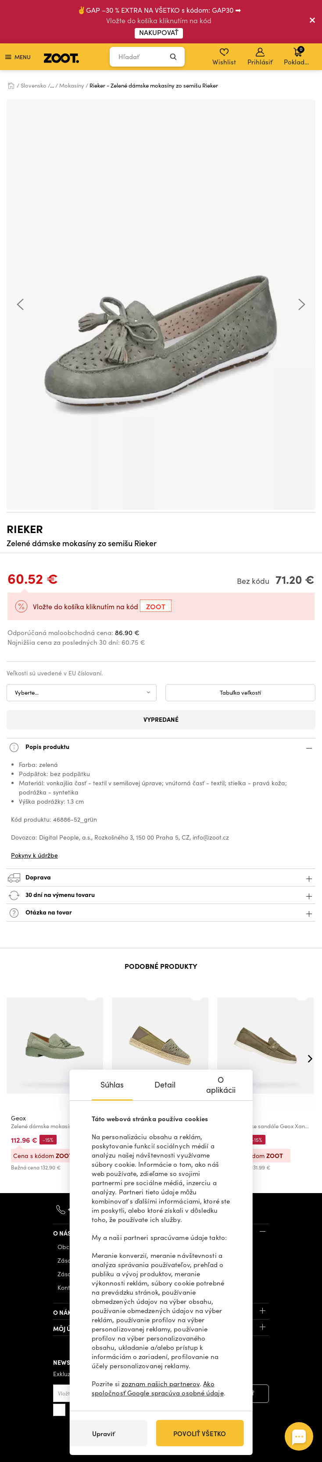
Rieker (25, 528)
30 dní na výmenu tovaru (161, 895)
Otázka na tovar (161, 913)
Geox (18, 1118)
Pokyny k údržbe (34, 855)
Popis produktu (161, 747)
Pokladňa (298, 55)
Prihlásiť (259, 57)
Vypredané (161, 719)
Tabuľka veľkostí (240, 692)
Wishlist (224, 57)
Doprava (161, 878)
